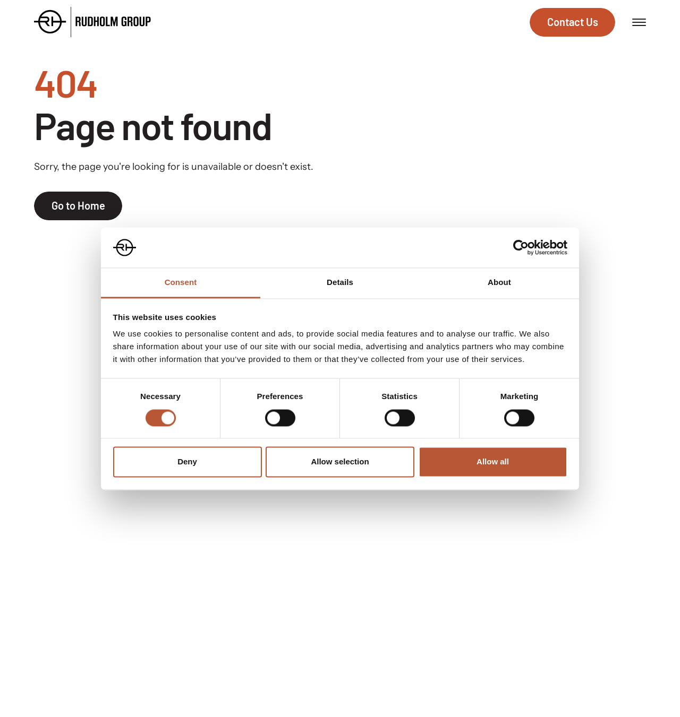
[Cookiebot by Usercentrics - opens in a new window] (520, 247)
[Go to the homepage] (92, 22)
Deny (187, 462)
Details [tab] (340, 282)
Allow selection (340, 462)
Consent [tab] (181, 282)
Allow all (493, 462)
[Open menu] (639, 22)
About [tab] (499, 282)
